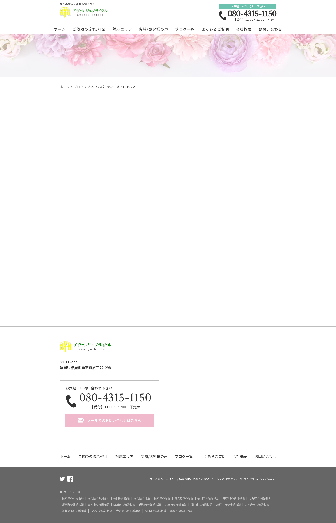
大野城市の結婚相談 (128, 510)
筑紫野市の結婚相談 (74, 510)
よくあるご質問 (215, 29)
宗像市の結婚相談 (175, 504)
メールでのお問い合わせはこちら (114, 420)
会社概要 (244, 29)
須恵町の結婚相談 (73, 504)
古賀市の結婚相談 (101, 510)
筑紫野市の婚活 (183, 498)
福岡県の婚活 (121, 498)
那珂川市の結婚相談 (228, 504)
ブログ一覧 (185, 29)
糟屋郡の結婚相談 (181, 510)
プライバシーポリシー (163, 479)
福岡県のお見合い (73, 498)
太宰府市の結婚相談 (257, 504)
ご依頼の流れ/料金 (89, 29)
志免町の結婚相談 (259, 498)
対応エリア (122, 29)
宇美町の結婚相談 (234, 498)
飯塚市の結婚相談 (150, 504)
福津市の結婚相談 (201, 504)
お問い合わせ (270, 29)
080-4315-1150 (252, 13)
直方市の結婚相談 (98, 504)
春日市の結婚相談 (155, 510)
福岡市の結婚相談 (208, 498)
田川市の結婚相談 (124, 504)
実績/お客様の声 (153, 29)
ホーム (60, 29)
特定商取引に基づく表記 (194, 479)
